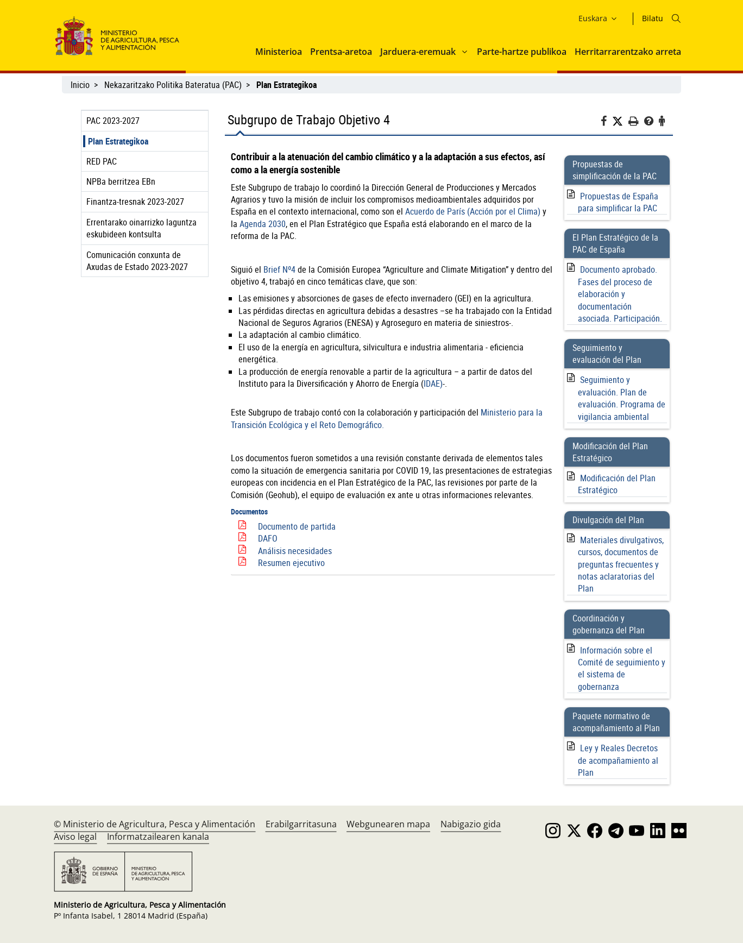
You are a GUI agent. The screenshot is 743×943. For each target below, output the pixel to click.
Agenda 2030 (263, 224)
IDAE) (433, 383)
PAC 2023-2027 (113, 121)
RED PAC (101, 161)
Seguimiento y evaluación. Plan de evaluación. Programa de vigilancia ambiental (621, 398)
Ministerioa (278, 52)
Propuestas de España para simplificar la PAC (618, 202)
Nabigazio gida (470, 824)
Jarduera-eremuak (418, 52)
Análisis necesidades (295, 551)
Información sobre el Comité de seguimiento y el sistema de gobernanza (621, 668)
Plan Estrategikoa (118, 141)
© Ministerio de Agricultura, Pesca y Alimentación (154, 824)
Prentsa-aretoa (341, 52)
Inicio (80, 85)
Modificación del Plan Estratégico (617, 484)
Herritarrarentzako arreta (628, 52)
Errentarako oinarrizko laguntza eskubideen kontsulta (141, 228)
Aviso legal (75, 837)
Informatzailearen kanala (158, 837)
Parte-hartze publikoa (521, 52)
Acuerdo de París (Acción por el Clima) (472, 211)
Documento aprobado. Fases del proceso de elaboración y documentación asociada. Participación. (620, 293)
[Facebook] (606, 122)
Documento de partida (297, 526)
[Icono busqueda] (676, 18)
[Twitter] (620, 121)
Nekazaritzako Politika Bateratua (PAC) (173, 85)
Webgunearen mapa (388, 824)
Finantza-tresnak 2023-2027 (135, 202)
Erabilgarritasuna (301, 824)
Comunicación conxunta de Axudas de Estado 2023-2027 (137, 261)
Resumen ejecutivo (291, 563)
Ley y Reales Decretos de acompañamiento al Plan (618, 760)
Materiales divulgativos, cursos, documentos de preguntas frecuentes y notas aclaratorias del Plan (621, 564)
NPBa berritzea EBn (120, 181)
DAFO (268, 538)
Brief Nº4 (279, 269)
